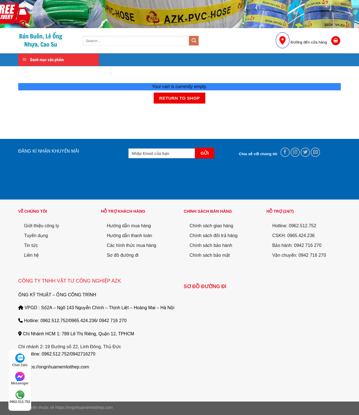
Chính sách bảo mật (210, 255)
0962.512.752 (20, 397)
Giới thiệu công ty (41, 225)
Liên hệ (31, 255)
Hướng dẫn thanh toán (129, 235)
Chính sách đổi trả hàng (214, 235)
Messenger (20, 378)
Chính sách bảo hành (211, 245)
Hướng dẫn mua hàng (129, 225)
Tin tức (31, 245)
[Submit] (194, 40)
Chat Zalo (19, 360)
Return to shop (179, 98)
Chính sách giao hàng (211, 225)
